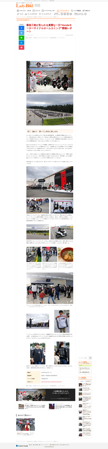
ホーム (17, 16)
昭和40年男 (52, 0)
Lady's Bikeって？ (37, 5)
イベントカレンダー (49, 11)
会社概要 (36, 444)
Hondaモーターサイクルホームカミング (40, 37)
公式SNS (57, 14)
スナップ (37, 11)
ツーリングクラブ (32, 14)
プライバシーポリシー (44, 444)
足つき (29, 11)
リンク (21, 14)
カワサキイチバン (45, 0)
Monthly (88, 381)
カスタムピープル (36, 0)
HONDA (30, 37)
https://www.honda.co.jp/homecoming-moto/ (51, 381)
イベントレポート (64, 11)
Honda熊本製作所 (53, 37)
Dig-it (31, 444)
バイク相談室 (77, 11)
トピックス (23, 11)
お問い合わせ (66, 444)
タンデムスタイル (28, 0)
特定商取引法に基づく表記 (56, 444)
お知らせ (87, 11)
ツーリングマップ (46, 14)
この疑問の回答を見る (85, 372)
